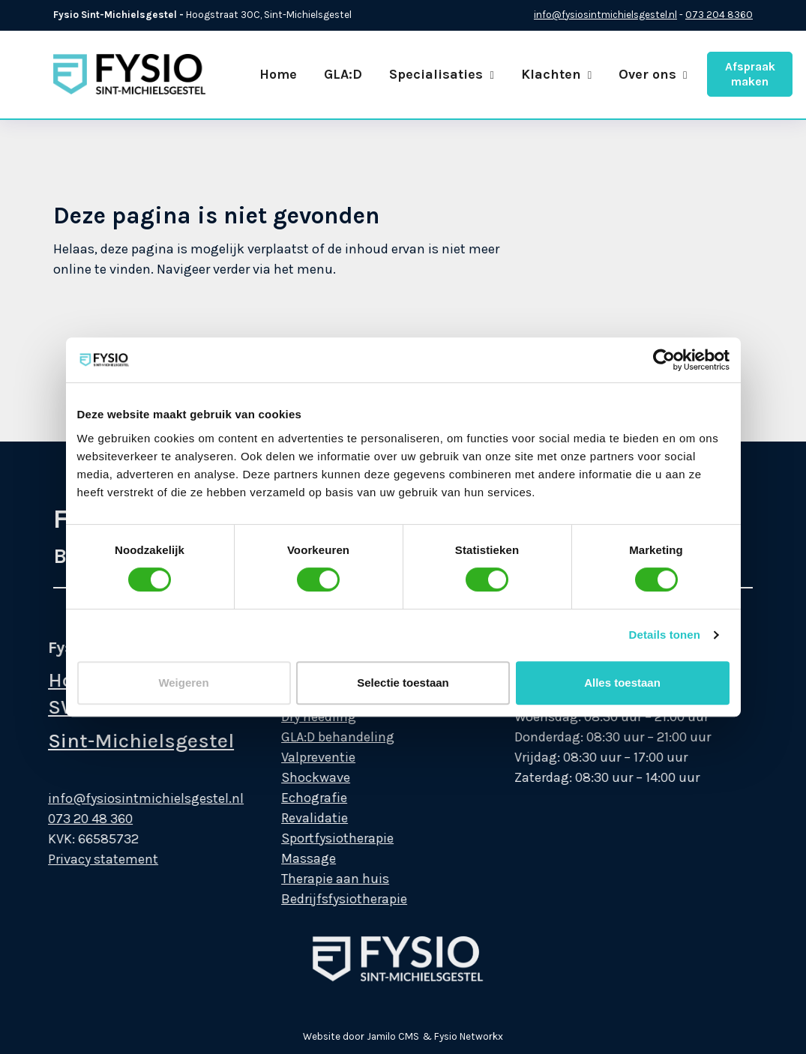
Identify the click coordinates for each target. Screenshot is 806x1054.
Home (278, 74)
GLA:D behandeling (320, 737)
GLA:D (343, 74)
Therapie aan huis (318, 878)
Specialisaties (441, 74)
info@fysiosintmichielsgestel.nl (605, 14)
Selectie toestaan (403, 682)
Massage (291, 858)
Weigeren (183, 682)
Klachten (556, 74)
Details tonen (664, 634)
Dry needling (301, 716)
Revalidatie (297, 818)
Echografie (297, 797)
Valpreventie (301, 757)
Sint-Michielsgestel (124, 741)
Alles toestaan (622, 682)
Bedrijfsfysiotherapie (327, 899)
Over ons (653, 74)
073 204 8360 (719, 14)
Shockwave (298, 777)
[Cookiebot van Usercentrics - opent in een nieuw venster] (664, 360)
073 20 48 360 (73, 818)
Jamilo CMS (393, 1036)
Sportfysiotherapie (320, 838)
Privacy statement (86, 859)
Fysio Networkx (468, 1036)
